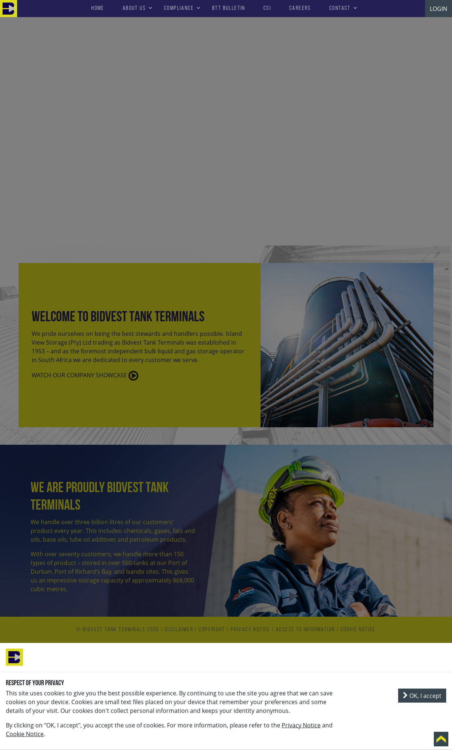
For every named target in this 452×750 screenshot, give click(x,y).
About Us (134, 8)
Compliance (179, 8)
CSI (267, 8)
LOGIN (438, 9)
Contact (340, 8)
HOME (97, 8)
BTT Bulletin (228, 8)
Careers (300, 8)
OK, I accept (422, 696)
